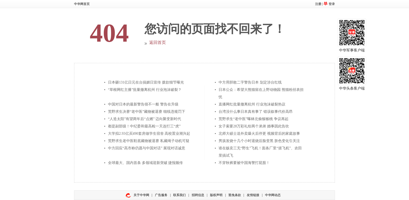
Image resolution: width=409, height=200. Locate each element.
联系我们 (179, 195)
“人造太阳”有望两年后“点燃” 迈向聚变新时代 (144, 119)
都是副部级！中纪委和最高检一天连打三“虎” (144, 126)
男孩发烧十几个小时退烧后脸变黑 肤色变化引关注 (259, 141)
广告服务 (161, 195)
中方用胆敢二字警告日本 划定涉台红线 (250, 82)
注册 (318, 4)
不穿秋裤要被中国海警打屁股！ (244, 163)
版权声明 (216, 195)
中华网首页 (82, 4)
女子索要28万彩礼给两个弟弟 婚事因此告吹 (254, 126)
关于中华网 (141, 195)
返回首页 (157, 42)
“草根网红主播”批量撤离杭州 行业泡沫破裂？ (145, 90)
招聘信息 (198, 195)
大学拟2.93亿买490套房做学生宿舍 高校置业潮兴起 (149, 134)
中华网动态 (273, 195)
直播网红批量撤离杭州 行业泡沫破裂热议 (252, 104)
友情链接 (253, 195)
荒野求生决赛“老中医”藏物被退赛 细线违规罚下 (146, 112)
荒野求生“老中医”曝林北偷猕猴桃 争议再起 (253, 119)
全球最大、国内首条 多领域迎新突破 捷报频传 (145, 163)
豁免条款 (234, 195)
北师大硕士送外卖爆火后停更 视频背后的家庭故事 (259, 134)
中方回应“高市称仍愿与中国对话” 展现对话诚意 (146, 148)
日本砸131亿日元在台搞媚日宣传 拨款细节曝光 (146, 82)
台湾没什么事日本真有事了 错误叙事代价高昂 (256, 112)
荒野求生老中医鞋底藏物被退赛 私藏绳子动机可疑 (148, 141)
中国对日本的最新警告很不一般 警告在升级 (143, 104)
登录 (332, 4)
